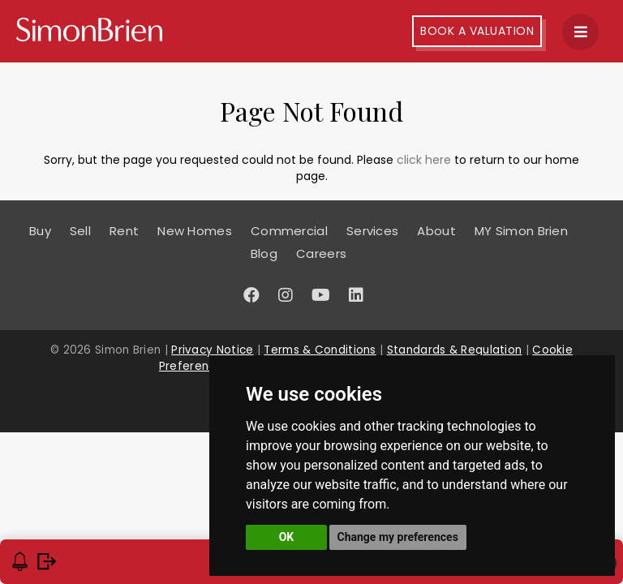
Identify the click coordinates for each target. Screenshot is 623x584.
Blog (264, 253)
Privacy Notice (212, 350)
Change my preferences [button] (397, 536)
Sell (80, 230)
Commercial (289, 230)
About (436, 230)
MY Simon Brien (521, 230)
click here (424, 160)
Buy (40, 230)
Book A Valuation (477, 31)
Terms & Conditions (320, 350)
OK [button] (286, 536)
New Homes (194, 230)
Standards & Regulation (454, 350)
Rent (124, 230)
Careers (321, 253)
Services (372, 230)
